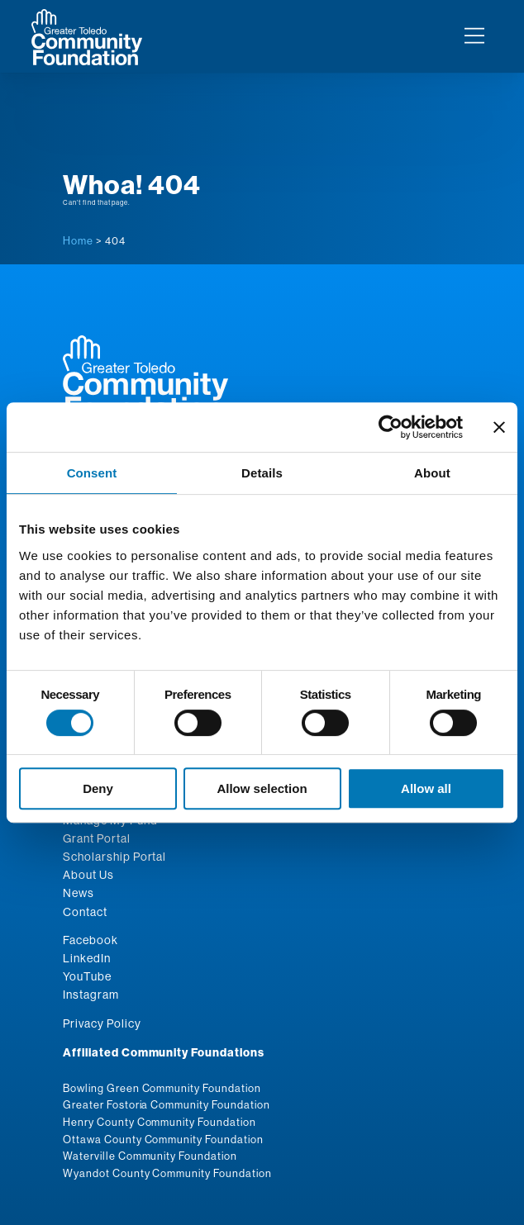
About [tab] (432, 473)
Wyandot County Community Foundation (167, 1173)
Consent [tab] (92, 473)
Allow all (426, 788)
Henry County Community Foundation (159, 1121)
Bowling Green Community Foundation (162, 1087)
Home (78, 240)
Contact (85, 912)
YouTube (87, 976)
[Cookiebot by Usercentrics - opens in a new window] (390, 427)
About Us (88, 874)
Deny (98, 788)
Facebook (90, 940)
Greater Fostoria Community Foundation (166, 1104)
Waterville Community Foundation (150, 1155)
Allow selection (262, 788)
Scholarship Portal (114, 856)
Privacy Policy (102, 1023)
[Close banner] (499, 427)
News (78, 893)
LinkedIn (87, 958)
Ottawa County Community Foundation (163, 1139)
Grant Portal (97, 838)
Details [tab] (262, 473)
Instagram (91, 994)
